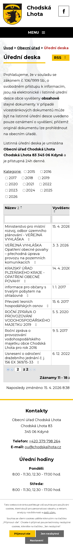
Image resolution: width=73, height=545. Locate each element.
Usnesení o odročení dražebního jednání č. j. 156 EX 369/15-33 (25, 358)
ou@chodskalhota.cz (43, 447)
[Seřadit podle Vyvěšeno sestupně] (55, 212)
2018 (29, 178)
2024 (30, 190)
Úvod (8, 48)
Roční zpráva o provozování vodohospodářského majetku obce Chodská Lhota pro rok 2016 (25, 339)
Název (12, 208)
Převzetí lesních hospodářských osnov (27, 304)
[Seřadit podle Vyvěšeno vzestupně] (55, 211)
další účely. (50, 512)
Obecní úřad (28, 48)
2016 (47, 172)
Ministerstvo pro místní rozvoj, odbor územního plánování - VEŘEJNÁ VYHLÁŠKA (25, 232)
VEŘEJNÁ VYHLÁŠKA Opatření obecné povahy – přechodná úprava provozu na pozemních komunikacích (26, 253)
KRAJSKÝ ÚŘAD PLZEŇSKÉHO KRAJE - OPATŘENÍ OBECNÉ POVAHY (25, 274)
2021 (30, 184)
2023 (13, 190)
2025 (48, 190)
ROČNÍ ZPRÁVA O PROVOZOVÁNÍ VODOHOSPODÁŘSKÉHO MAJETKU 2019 (27, 318)
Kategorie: (12, 171)
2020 (13, 184)
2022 (47, 184)
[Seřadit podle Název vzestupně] (21, 206)
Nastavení (36, 540)
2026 (13, 197)
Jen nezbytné (50, 533)
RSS (61, 58)
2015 (31, 172)
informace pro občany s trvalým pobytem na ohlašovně (25, 291)
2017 (13, 178)
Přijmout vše (22, 533)
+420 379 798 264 (44, 441)
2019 (45, 178)
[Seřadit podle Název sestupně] (21, 208)
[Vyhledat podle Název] (27, 219)
